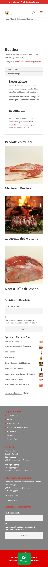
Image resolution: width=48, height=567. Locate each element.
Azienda (10, 419)
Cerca (26, 393)
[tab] (24, 69)
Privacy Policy (13, 439)
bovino (38, 61)
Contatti (10, 435)
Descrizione (13, 69)
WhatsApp (24, 558)
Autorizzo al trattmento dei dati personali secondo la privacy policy (21, 321)
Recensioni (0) (14, 74)
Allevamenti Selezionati (18, 427)
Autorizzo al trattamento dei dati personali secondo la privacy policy (21, 528)
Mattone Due (12, 415)
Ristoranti (11, 431)
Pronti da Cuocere (18, 19)
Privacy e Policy (12, 495)
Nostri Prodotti (13, 423)
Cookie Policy (11, 500)
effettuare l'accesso (22, 125)
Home (7, 19)
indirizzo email (13, 306)
